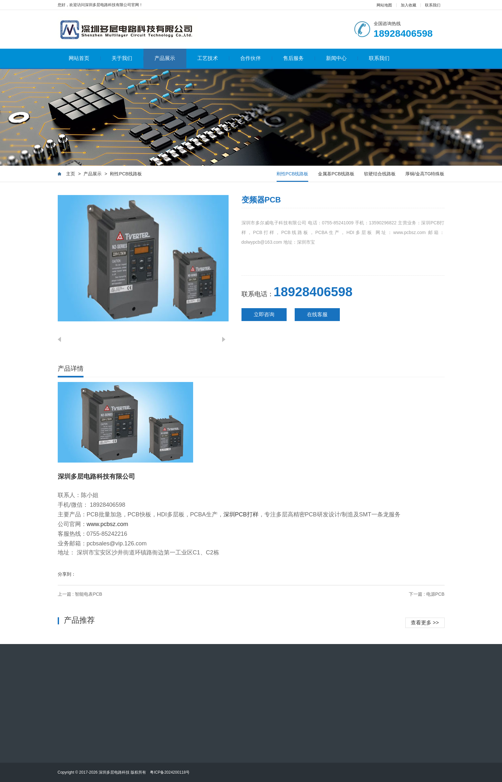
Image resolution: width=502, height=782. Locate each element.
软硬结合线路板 (380, 173)
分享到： (67, 574)
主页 (70, 173)
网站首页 (85, 58)
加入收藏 (408, 5)
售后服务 (299, 58)
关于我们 (127, 58)
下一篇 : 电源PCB (426, 594)
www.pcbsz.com (107, 524)
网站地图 (384, 5)
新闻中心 (342, 58)
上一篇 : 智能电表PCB (80, 594)
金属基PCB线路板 (336, 173)
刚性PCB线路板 (126, 173)
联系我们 (432, 5)
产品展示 (164, 58)
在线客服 (317, 314)
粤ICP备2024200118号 (170, 772)
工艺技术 (213, 58)
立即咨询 (264, 314)
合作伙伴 (256, 58)
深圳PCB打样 (241, 514)
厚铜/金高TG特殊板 (424, 173)
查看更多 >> (425, 622)
